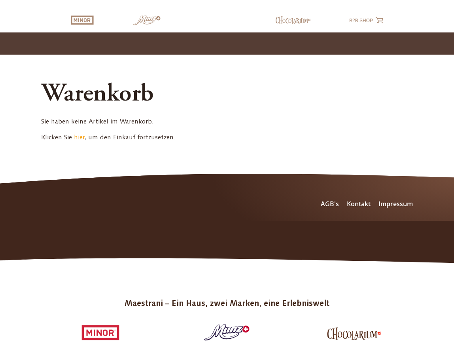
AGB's (330, 203)
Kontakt (359, 203)
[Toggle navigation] (440, 43)
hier (79, 137)
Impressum (395, 203)
